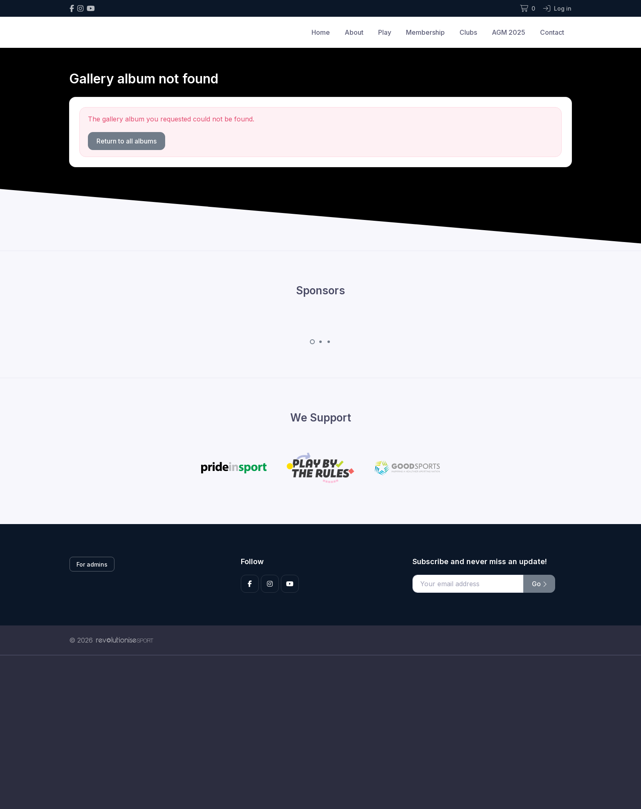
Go (539, 584)
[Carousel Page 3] (328, 341)
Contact (552, 32)
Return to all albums (126, 141)
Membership (425, 32)
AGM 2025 (508, 32)
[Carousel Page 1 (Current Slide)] (312, 341)
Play (384, 32)
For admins (92, 564)
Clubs (468, 32)
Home (321, 32)
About (354, 32)
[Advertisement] (314, 732)
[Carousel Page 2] (320, 341)
